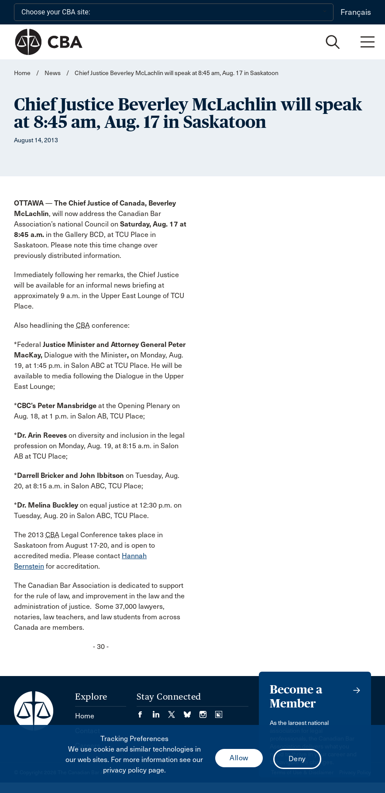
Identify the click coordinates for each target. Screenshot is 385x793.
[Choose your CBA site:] (173, 12)
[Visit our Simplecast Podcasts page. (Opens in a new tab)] (218, 711)
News (53, 73)
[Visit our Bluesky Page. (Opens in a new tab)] (191, 711)
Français (355, 12)
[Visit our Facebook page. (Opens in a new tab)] (144, 711)
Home (22, 73)
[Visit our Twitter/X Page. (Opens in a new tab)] (176, 711)
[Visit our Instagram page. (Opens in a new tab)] (207, 711)
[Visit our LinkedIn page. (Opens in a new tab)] (160, 711)
